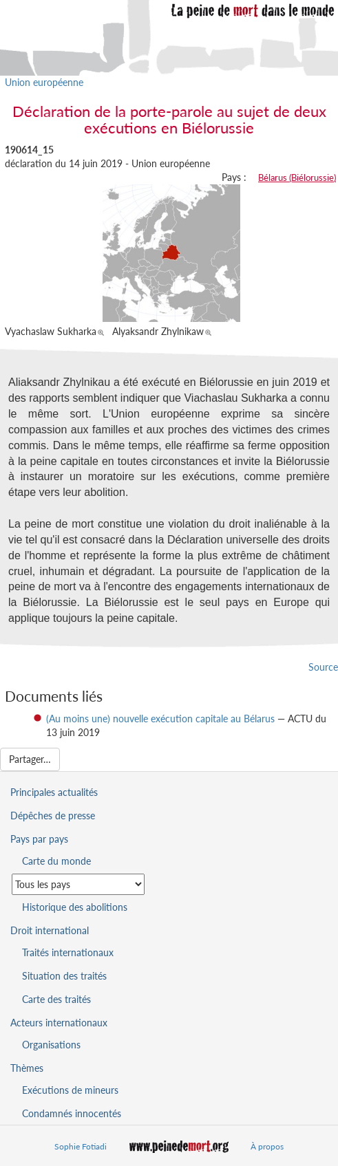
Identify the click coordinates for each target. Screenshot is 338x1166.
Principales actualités (54, 792)
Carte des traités (56, 999)
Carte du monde (56, 861)
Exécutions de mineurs (70, 1090)
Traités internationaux (68, 952)
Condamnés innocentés (71, 1113)
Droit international (49, 930)
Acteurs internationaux (58, 1022)
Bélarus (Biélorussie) (297, 177)
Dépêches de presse (52, 815)
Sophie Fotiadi (80, 1146)
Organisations (51, 1044)
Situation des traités (64, 976)
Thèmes (26, 1068)
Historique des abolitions (74, 907)
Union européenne (44, 82)
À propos (267, 1146)
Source (323, 667)
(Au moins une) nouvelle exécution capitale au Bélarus (160, 718)
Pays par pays (39, 839)
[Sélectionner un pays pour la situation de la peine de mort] (78, 884)
